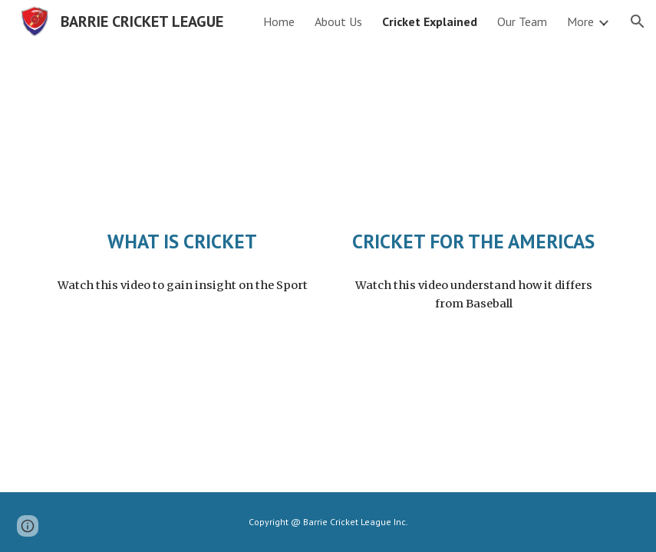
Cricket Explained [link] (429, 21)
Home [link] (279, 21)
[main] (182, 241)
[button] (637, 21)
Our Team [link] (522, 21)
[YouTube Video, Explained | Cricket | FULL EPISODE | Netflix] (182, 139)
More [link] (580, 21)
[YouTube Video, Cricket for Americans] (473, 139)
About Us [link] (338, 21)
